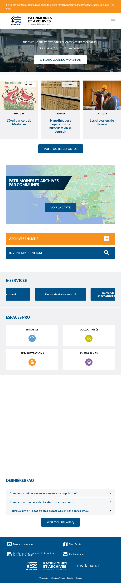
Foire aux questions (20, 544)
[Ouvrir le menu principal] (113, 21)
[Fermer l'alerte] (113, 5)
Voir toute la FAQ (60, 522)
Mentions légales (57, 578)
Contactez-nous (74, 554)
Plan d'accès (72, 544)
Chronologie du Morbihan (60, 59)
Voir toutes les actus (60, 148)
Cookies (78, 578)
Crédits (70, 578)
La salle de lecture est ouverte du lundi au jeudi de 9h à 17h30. (30, 554)
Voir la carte (60, 207)
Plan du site (44, 578)
